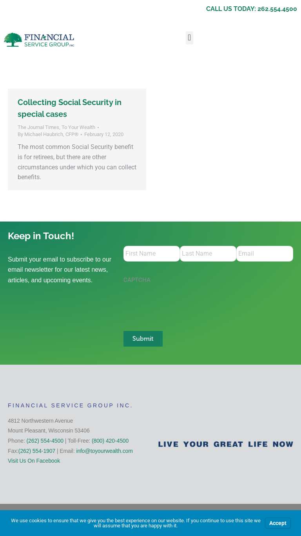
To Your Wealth (78, 127)
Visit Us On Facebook (34, 461)
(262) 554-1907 (36, 451)
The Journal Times (38, 127)
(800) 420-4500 (110, 441)
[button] (189, 37)
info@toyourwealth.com (104, 451)
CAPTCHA (136, 279)
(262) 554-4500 (45, 441)
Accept (277, 523)
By (48, 134)
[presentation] (183, 303)
